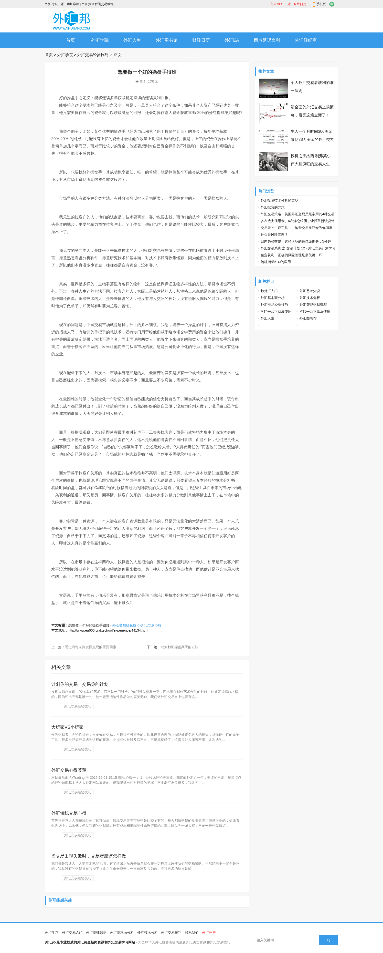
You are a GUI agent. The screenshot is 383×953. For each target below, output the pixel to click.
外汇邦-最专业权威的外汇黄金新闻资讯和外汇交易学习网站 (90, 942)
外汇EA (231, 40)
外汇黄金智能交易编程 (98, 4)
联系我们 (192, 932)
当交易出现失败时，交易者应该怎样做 (88, 856)
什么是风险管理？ (274, 234)
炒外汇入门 (269, 291)
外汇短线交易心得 (68, 813)
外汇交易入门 (72, 932)
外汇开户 (191, 55)
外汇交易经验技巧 (92, 55)
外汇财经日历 (296, 4)
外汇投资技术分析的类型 (279, 200)
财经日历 (201, 40)
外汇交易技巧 (171, 932)
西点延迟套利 (267, 40)
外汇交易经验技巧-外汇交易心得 (136, 625)
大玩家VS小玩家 (67, 727)
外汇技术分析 (309, 298)
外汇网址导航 (69, 4)
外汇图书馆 (167, 40)
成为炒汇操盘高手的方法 (179, 647)
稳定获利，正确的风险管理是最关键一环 (291, 255)
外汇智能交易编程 (313, 305)
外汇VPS (277, 4)
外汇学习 (52, 932)
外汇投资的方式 (273, 207)
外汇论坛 (51, 4)
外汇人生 (132, 40)
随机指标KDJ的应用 (276, 262)
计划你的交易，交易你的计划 (79, 684)
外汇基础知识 (309, 291)
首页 (70, 40)
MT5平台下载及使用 (314, 311)
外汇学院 (100, 40)
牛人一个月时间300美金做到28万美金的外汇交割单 (312, 139)
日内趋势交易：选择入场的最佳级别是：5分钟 (296, 241)
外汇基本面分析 (273, 298)
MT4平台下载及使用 (276, 311)
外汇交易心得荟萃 (68, 770)
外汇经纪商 (306, 40)
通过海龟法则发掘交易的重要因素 (90, 647)
